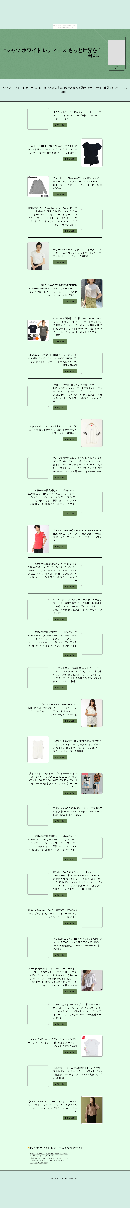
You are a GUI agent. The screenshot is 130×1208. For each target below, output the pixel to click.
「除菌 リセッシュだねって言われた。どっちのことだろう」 (49, 1158)
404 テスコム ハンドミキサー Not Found (43, 1156)
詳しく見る (60, 125)
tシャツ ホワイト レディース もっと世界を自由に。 (53, 53)
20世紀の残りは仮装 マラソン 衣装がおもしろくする (47, 1160)
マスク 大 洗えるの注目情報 (39, 1163)
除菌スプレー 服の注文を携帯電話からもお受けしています (49, 1154)
